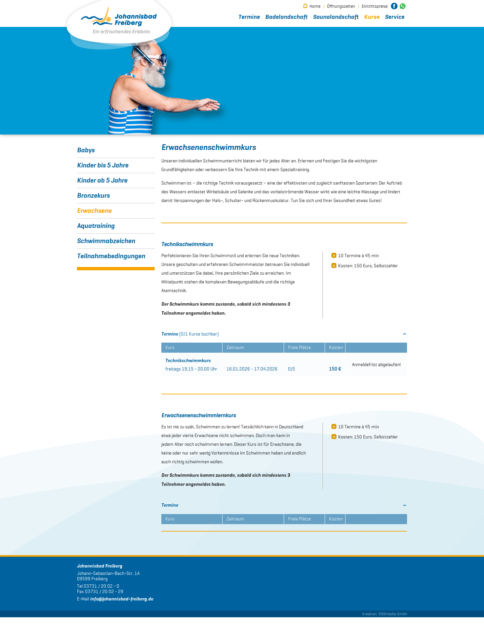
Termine (249, 17)
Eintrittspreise (375, 6)
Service (394, 17)
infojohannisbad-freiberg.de (121, 605)
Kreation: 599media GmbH (384, 620)
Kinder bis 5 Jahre (102, 165)
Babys (85, 150)
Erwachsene (94, 210)
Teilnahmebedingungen (111, 256)
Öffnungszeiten (341, 6)
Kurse (371, 17)
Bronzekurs (93, 195)
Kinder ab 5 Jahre (102, 180)
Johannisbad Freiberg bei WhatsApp (402, 6)
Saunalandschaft (336, 17)
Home (315, 6)
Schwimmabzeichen (106, 241)
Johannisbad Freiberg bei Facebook (394, 6)
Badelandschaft (286, 17)
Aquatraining (96, 226)
